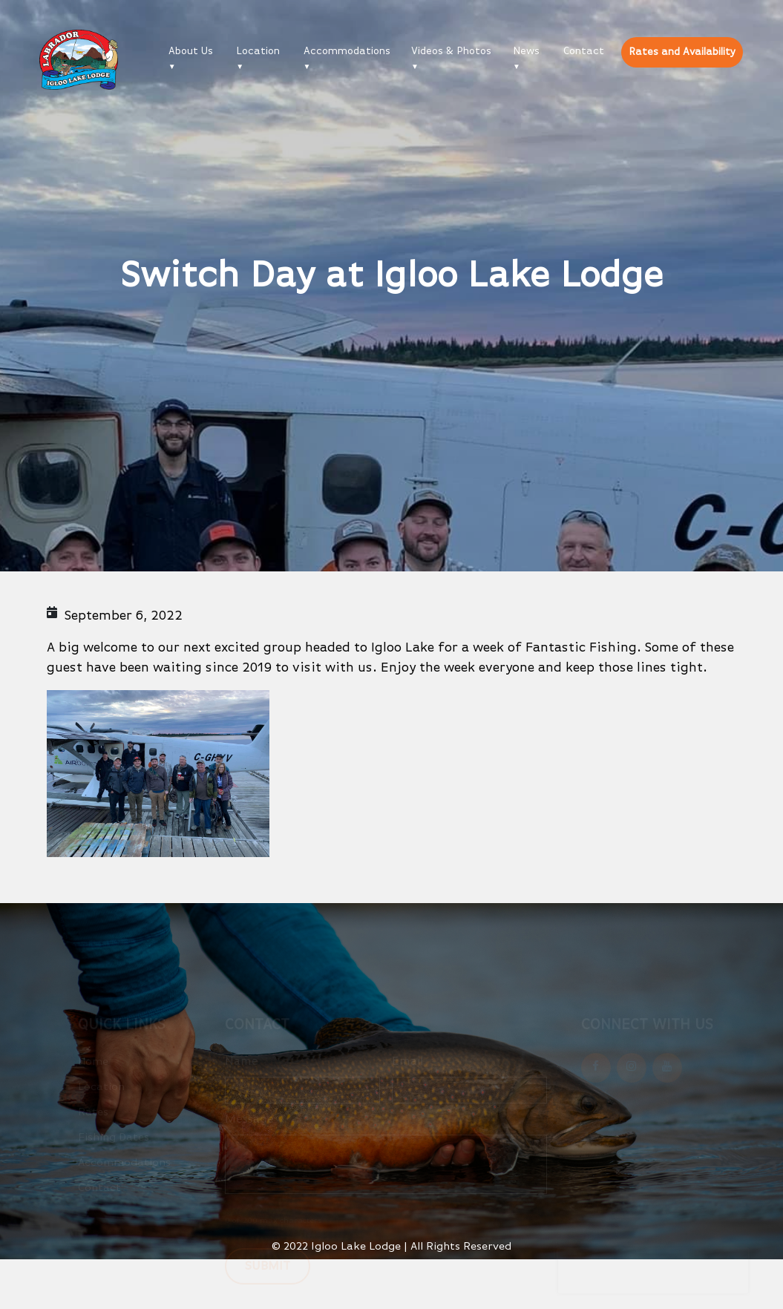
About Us (190, 51)
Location (258, 51)
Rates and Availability (682, 52)
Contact (583, 51)
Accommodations (347, 51)
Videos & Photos (451, 51)
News (526, 51)
